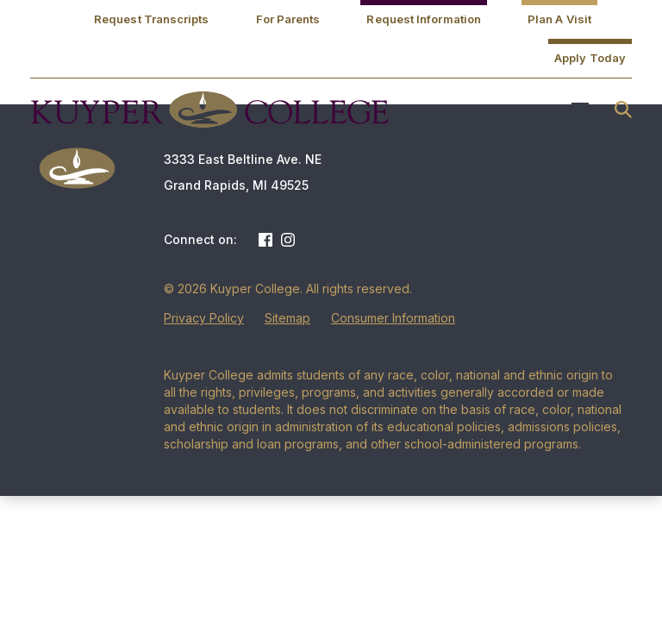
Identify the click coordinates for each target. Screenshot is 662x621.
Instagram (288, 240)
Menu (580, 109)
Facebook (265, 240)
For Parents (288, 19)
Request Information (423, 19)
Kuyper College (209, 109)
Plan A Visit (559, 19)
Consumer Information (393, 317)
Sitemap (287, 317)
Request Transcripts (151, 19)
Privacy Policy (204, 317)
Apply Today (590, 58)
